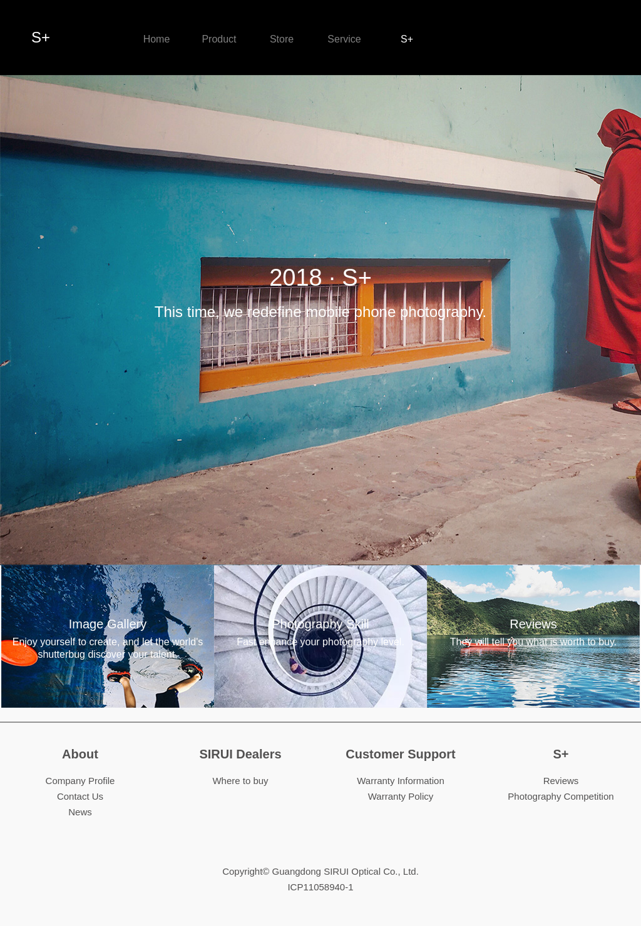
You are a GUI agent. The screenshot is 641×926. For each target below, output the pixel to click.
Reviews (533, 632)
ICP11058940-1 (320, 887)
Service (344, 39)
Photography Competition (560, 796)
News (80, 812)
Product (219, 39)
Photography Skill (320, 632)
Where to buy (240, 780)
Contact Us (80, 796)
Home (156, 39)
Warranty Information (400, 780)
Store (282, 39)
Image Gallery (107, 639)
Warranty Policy (400, 796)
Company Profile (80, 780)
